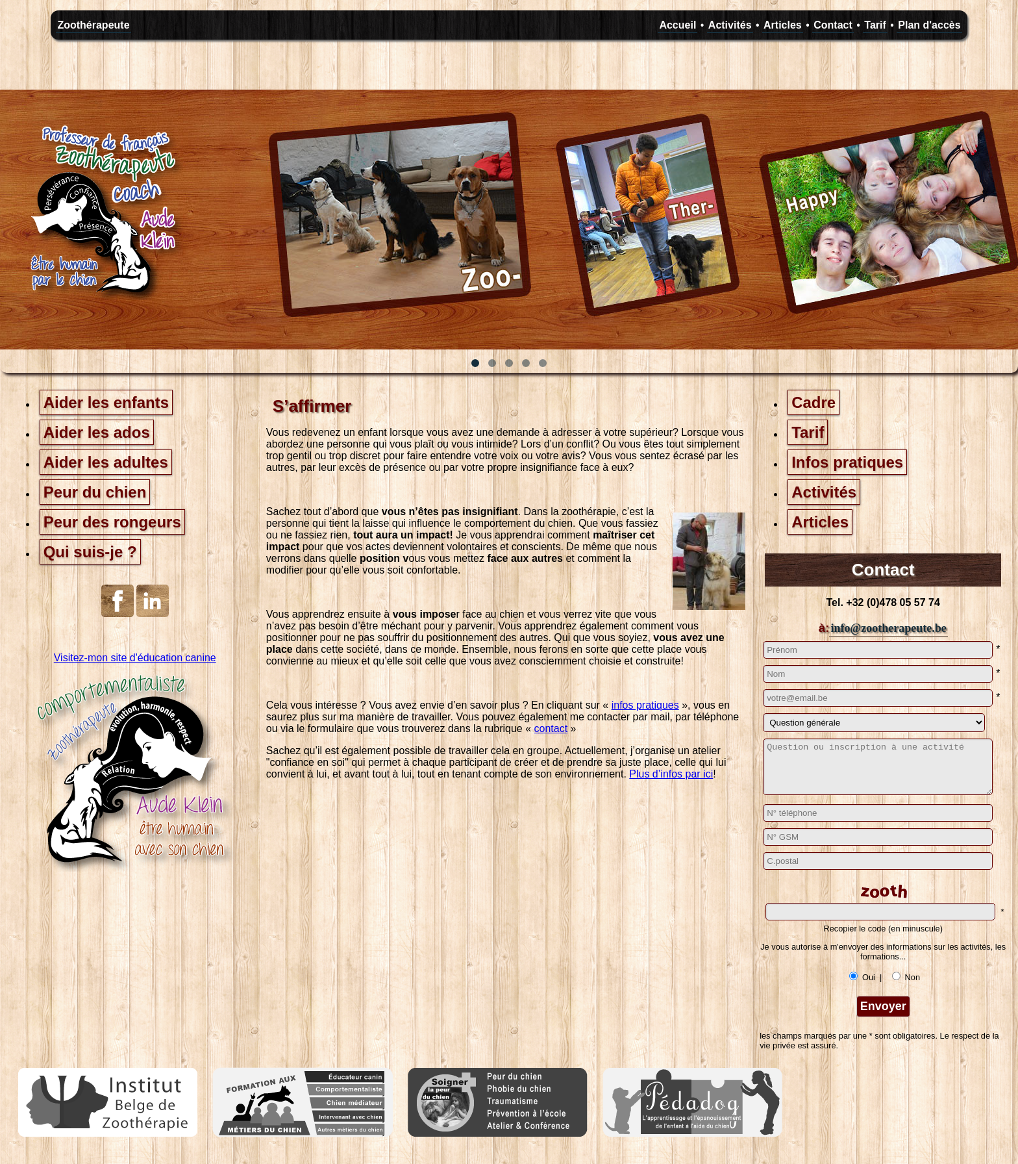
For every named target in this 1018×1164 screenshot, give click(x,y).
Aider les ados (96, 432)
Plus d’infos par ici (671, 773)
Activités (730, 25)
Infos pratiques (847, 462)
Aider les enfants (106, 402)
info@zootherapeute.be (888, 628)
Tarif (875, 25)
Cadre (813, 402)
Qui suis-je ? (90, 552)
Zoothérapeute (93, 25)
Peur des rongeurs (112, 522)
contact (551, 728)
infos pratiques (645, 705)
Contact (832, 25)
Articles (783, 25)
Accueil (677, 25)
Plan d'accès (929, 25)
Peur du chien (95, 492)
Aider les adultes (105, 462)
